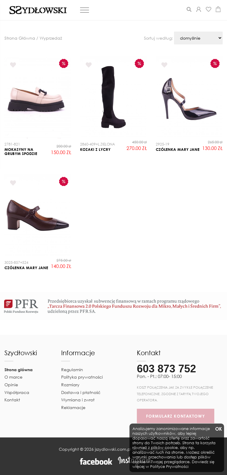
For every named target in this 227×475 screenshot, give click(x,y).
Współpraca (16, 392)
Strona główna (18, 369)
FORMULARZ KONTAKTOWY (175, 416)
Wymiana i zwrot (78, 400)
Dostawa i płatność (80, 392)
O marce (13, 377)
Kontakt (12, 400)
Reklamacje (73, 407)
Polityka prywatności (82, 377)
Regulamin (72, 369)
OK (218, 429)
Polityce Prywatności (169, 466)
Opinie (11, 384)
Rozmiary (70, 384)
